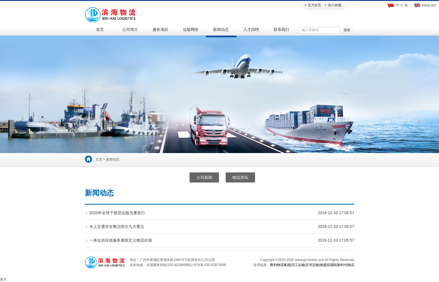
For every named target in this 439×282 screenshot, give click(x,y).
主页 (98, 159)
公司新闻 (204, 177)
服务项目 (160, 29)
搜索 (347, 30)
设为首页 (314, 5)
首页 (100, 29)
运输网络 (191, 29)
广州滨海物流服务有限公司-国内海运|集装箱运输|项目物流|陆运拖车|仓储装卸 (111, 14)
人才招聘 (251, 29)
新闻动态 (221, 29)
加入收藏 (334, 5)
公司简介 (130, 29)
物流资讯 (240, 177)
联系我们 (281, 29)
